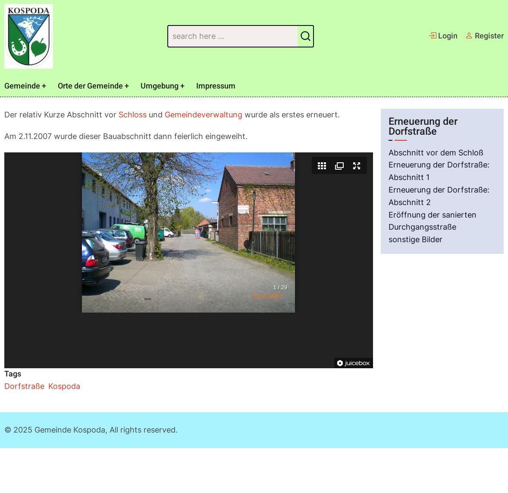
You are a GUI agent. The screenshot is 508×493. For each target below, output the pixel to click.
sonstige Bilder (415, 239)
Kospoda (64, 386)
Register (484, 36)
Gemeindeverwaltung (203, 114)
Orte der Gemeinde (90, 86)
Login (443, 36)
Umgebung (160, 86)
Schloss (133, 114)
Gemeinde (22, 86)
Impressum (215, 86)
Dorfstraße (24, 386)
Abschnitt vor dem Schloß (436, 152)
